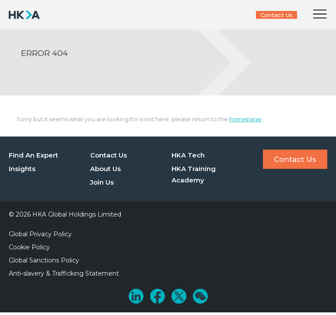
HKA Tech (188, 155)
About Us (105, 168)
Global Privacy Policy (40, 234)
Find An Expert (33, 155)
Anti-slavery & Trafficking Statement (64, 273)
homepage (245, 119)
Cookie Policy (29, 247)
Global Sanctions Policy (44, 260)
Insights (22, 168)
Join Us (102, 182)
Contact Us (276, 14)
